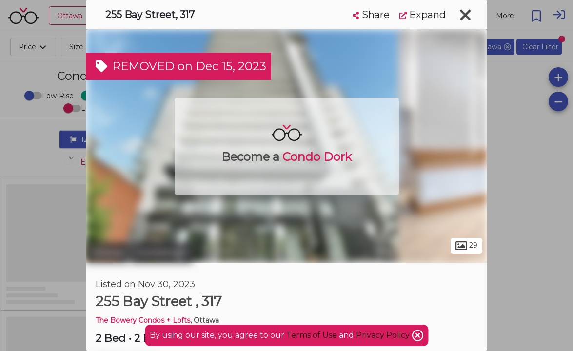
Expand (422, 14)
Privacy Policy (384, 335)
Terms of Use (311, 335)
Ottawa (107, 252)
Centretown (162, 252)
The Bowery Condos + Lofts (143, 320)
